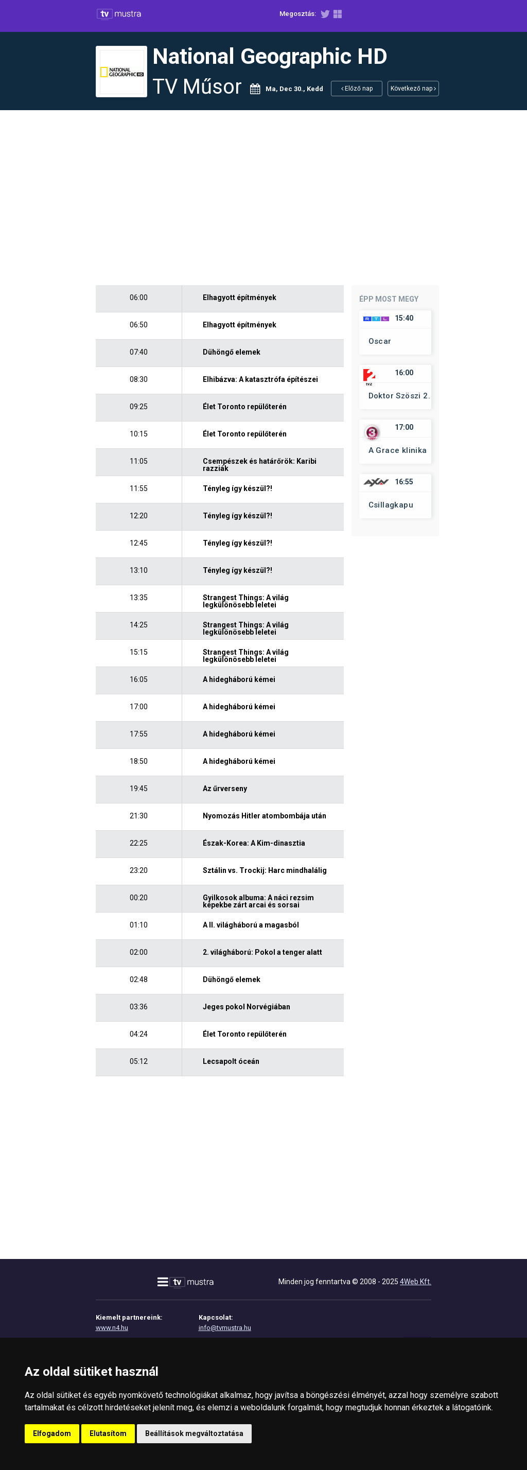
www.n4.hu (112, 1328)
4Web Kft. (415, 1281)
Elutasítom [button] (108, 1433)
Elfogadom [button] (52, 1433)
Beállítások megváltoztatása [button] (194, 1433)
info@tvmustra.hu (225, 1328)
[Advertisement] (263, 198)
